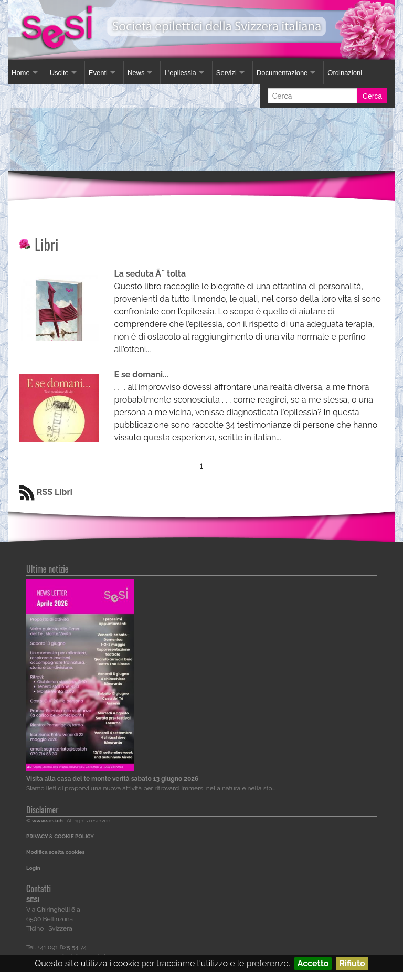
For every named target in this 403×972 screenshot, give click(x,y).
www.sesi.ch (47, 820)
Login (33, 868)
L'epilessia (180, 73)
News (136, 73)
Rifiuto (352, 963)
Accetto (313, 963)
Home (21, 73)
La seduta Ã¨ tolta (150, 274)
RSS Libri (45, 492)
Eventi (98, 73)
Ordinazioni (344, 73)
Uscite (59, 73)
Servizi (226, 73)
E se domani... (141, 374)
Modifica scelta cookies (55, 852)
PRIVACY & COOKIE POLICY (60, 836)
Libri (46, 244)
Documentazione (282, 73)
